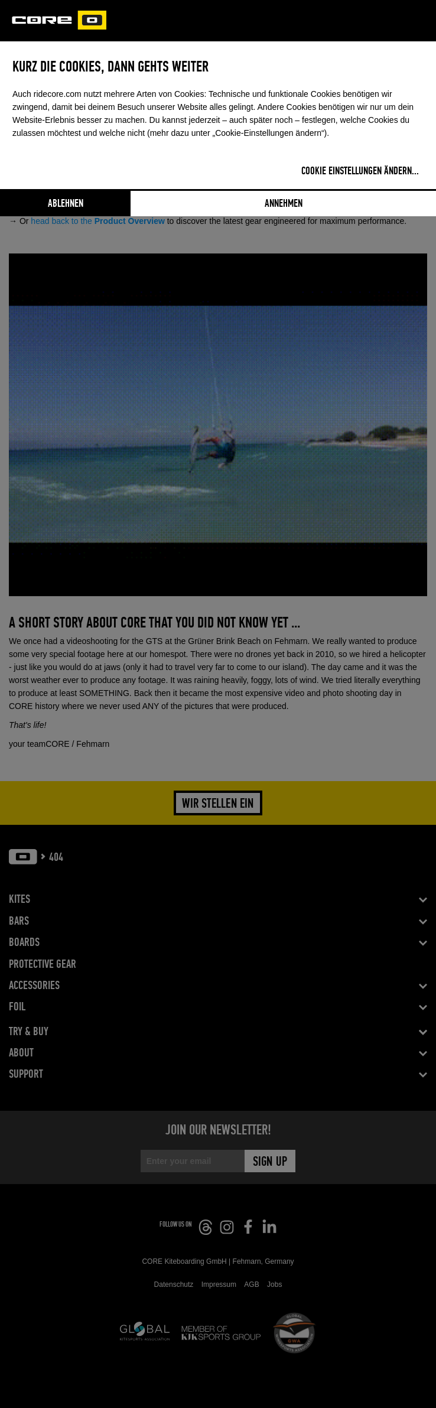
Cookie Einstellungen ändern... (360, 171)
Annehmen (283, 204)
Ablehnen (65, 204)
